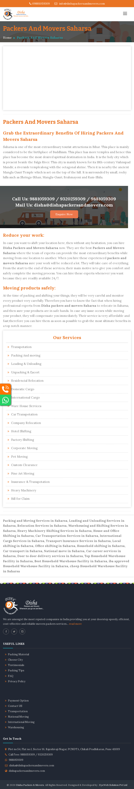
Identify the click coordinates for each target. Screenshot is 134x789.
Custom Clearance (24, 465)
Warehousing (16, 727)
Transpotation (21, 347)
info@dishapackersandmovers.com (79, 3)
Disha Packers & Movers (30, 784)
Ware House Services (26, 406)
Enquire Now (64, 214)
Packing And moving (25, 355)
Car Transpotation (24, 414)
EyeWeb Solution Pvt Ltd (113, 784)
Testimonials (16, 665)
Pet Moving (19, 456)
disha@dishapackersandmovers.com (31, 765)
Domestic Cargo (22, 389)
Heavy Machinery (23, 490)
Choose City (15, 659)
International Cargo (25, 397)
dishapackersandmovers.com (27, 771)
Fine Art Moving (22, 473)
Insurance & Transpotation (30, 482)
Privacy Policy (16, 681)
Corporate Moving (24, 448)
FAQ (10, 676)
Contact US (15, 706)
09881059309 (39, 3)
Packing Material (18, 654)
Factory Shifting (22, 440)
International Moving (21, 722)
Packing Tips (16, 670)
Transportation (18, 711)
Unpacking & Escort (25, 372)
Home (7, 37)
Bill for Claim (20, 499)
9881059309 (16, 760)
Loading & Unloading (26, 364)
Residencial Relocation (27, 380)
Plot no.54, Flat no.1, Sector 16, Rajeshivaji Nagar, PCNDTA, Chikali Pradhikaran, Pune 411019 (64, 749)
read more (75, 624)
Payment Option (18, 700)
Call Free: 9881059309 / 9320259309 (31, 754)
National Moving (18, 716)
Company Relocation (26, 423)
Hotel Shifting (21, 431)
